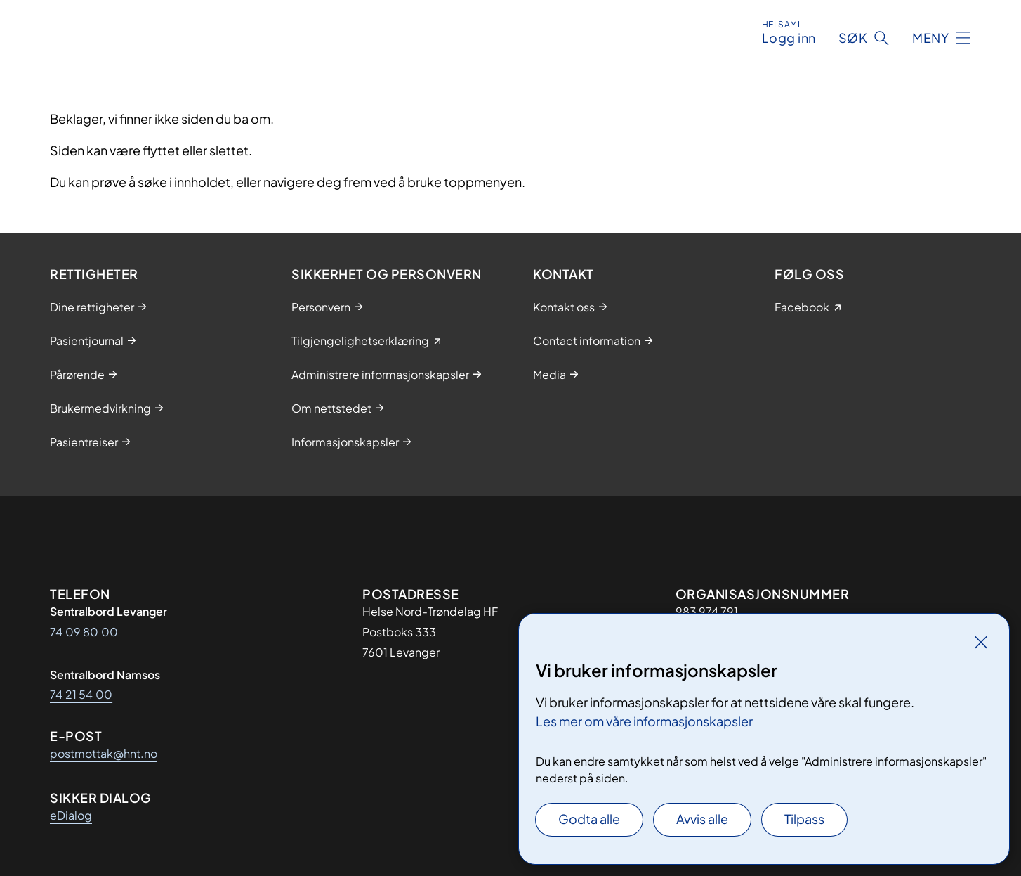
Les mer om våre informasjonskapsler (644, 721)
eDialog (71, 815)
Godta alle (589, 819)
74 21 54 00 (81, 694)
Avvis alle (702, 819)
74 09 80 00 (84, 631)
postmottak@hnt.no (103, 753)
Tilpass (804, 819)
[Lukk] (981, 642)
